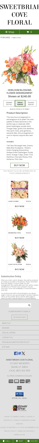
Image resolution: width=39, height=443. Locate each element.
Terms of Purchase (26, 431)
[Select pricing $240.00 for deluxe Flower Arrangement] (20, 103)
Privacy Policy (10, 431)
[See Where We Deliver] (19, 317)
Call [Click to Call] (6, 441)
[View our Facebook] (15, 354)
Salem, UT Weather (7, 427)
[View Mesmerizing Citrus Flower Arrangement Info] (19, 221)
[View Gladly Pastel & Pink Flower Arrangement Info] (19, 252)
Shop (9, 32)
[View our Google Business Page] (19, 354)
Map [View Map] (19, 441)
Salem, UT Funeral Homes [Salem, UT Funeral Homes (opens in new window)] (14, 416)
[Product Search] (20, 305)
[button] (19, 394)
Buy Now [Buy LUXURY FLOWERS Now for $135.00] (19, 206)
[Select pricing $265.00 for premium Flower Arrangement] (30, 103)
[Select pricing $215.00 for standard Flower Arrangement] (9, 103)
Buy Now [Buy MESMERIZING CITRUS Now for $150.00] (19, 237)
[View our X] (23, 354)
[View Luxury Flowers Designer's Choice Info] (19, 189)
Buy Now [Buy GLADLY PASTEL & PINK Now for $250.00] (19, 269)
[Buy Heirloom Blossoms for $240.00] (19, 165)
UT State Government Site (28, 427)
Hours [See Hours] (32, 441)
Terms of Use (19, 435)
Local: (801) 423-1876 (19, 370)
